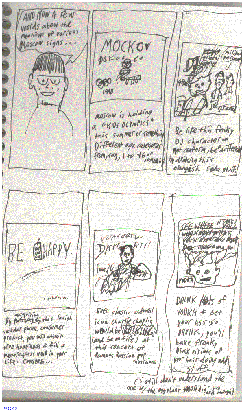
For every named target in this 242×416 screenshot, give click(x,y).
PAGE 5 (9, 408)
